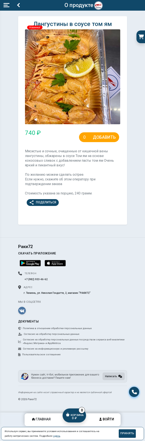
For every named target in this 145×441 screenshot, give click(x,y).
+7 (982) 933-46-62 (36, 279)
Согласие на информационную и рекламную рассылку (53, 348)
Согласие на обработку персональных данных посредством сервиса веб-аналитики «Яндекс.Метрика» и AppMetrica (71, 341)
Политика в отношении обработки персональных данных (55, 328)
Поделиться (42, 202)
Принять (127, 433)
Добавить (104, 137)
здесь (56, 435)
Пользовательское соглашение (39, 354)
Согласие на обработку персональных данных (48, 334)
